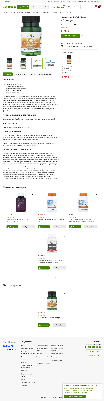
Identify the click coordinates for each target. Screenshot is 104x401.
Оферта (23, 362)
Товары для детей (42, 357)
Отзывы (74, 1)
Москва (7, 1)
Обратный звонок (73, 7)
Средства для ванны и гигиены (57, 349)
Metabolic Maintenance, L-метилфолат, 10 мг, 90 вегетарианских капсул (52, 261)
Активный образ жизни (41, 349)
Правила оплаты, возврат (26, 375)
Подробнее (28, 227)
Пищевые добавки (42, 345)
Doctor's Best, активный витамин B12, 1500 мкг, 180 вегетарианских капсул (82, 220)
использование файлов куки (73, 388)
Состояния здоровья (57, 353)
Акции (50, 1)
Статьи (23, 379)
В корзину (13, 227)
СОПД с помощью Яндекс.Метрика (26, 366)
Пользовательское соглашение (27, 358)
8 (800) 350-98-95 (58, 7)
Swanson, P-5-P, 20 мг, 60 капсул (49, 318)
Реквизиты (24, 371)
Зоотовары (54, 357)
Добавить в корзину (70, 36)
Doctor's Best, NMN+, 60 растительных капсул (51, 220)
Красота (39, 353)
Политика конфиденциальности (28, 352)
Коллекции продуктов (43, 363)
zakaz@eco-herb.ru (94, 355)
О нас (68, 1)
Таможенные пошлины (85, 1)
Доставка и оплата (59, 1)
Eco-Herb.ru (9, 7)
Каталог (25, 7)
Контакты (97, 1)
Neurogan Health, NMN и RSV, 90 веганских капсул (18, 220)
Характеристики (20, 74)
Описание (8, 74)
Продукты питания (57, 345)
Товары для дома (56, 360)
